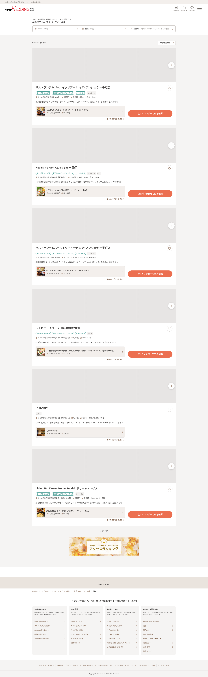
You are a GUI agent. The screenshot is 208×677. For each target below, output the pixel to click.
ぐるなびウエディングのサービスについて (140, 665)
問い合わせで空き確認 (150, 193)
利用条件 (60, 665)
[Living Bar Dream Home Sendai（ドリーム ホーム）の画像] (104, 466)
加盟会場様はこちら (105, 665)
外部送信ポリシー (89, 665)
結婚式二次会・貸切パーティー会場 (78, 591)
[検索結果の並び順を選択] (167, 43)
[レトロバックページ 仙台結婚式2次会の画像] (104, 306)
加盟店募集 (119, 665)
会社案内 (42, 665)
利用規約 (51, 665)
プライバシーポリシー (73, 665)
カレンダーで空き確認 (150, 113)
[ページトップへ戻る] (104, 582)
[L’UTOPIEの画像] (104, 386)
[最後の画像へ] (171, 65)
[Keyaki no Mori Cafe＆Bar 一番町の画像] (104, 145)
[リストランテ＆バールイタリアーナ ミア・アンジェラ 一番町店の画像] (104, 65)
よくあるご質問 (163, 665)
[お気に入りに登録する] (169, 88)
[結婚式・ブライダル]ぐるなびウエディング (47, 591)
